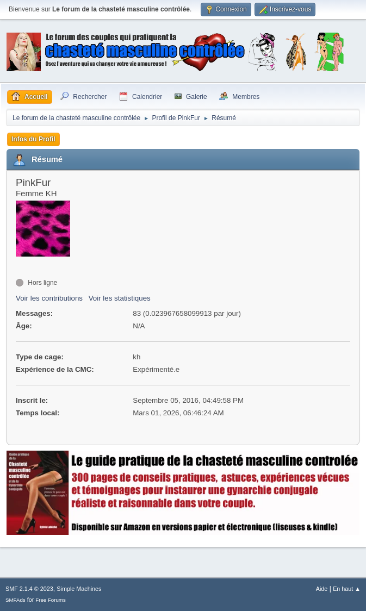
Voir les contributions (49, 298)
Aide (322, 588)
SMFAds (15, 600)
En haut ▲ (347, 588)
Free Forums (50, 600)
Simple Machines (79, 588)
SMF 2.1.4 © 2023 (29, 588)
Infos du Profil (33, 139)
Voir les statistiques (120, 298)
